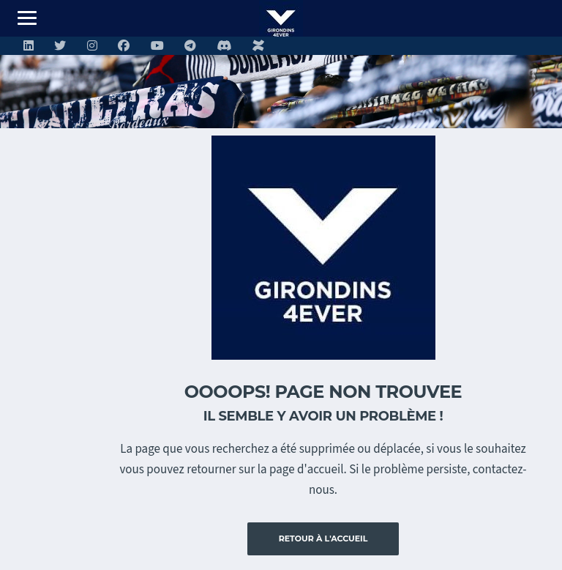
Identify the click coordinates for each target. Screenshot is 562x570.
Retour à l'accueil (323, 538)
